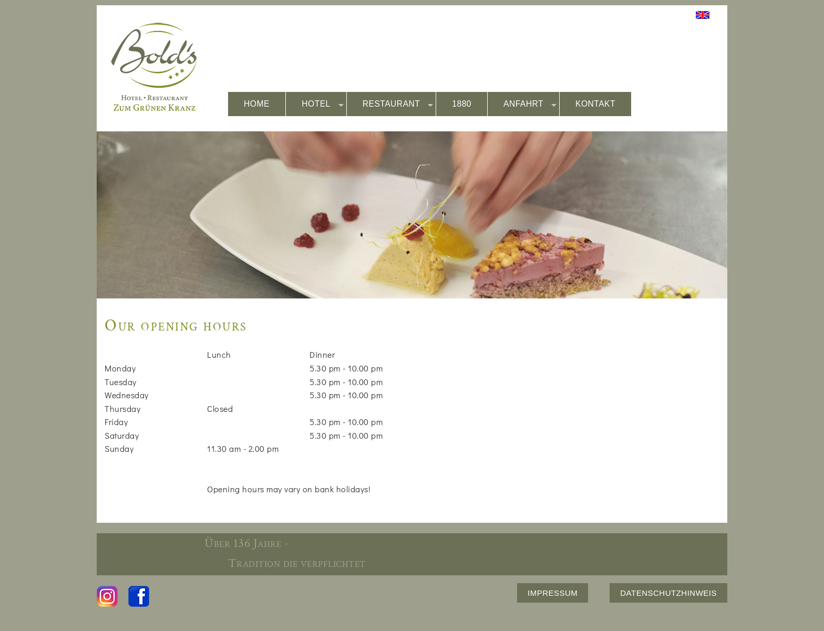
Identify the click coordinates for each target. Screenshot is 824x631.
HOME (257, 103)
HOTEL (323, 104)
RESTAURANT (398, 104)
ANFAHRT (530, 104)
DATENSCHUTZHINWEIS (668, 592)
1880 (461, 103)
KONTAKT (595, 103)
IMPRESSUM (553, 592)
